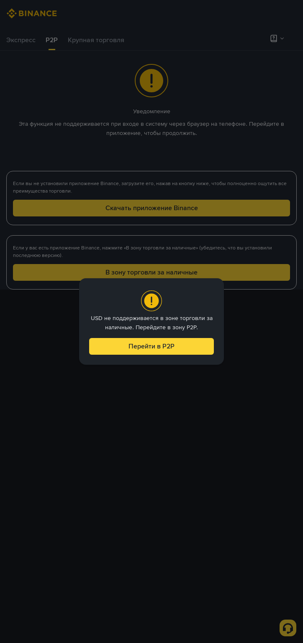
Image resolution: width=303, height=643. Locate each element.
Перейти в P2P (151, 346)
